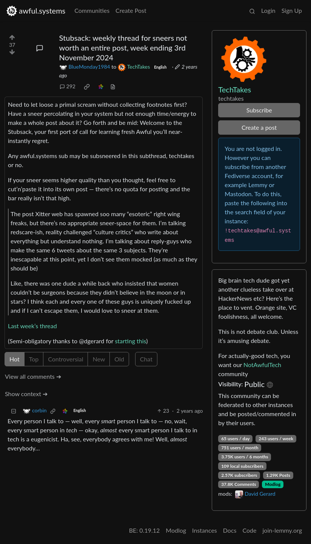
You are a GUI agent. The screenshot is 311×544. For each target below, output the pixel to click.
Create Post (130, 10)
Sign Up (292, 10)
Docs (230, 530)
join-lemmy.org (282, 530)
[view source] (113, 86)
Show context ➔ (26, 393)
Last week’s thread (32, 325)
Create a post (259, 127)
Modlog (272, 484)
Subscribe (259, 110)
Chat (146, 359)
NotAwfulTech (262, 364)
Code (250, 530)
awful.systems (35, 11)
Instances (204, 530)
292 (67, 86)
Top (34, 359)
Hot (14, 359)
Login (268, 10)
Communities (91, 10)
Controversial (65, 359)
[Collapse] (14, 410)
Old (119, 359)
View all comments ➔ (33, 376)
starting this (130, 340)
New (98, 359)
